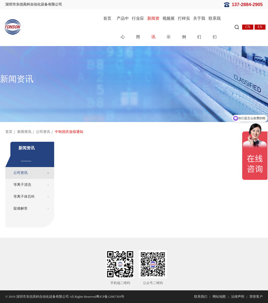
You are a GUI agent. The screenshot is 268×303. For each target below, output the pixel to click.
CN (247, 27)
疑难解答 (20, 208)
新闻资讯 (153, 27)
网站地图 (219, 296)
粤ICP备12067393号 (110, 296)
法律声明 (237, 296)
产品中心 (123, 27)
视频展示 (168, 27)
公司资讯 (43, 132)
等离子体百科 (24, 196)
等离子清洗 (22, 185)
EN (260, 27)
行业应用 (138, 27)
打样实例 (184, 27)
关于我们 (199, 27)
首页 (107, 18)
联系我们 (215, 27)
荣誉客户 (256, 296)
